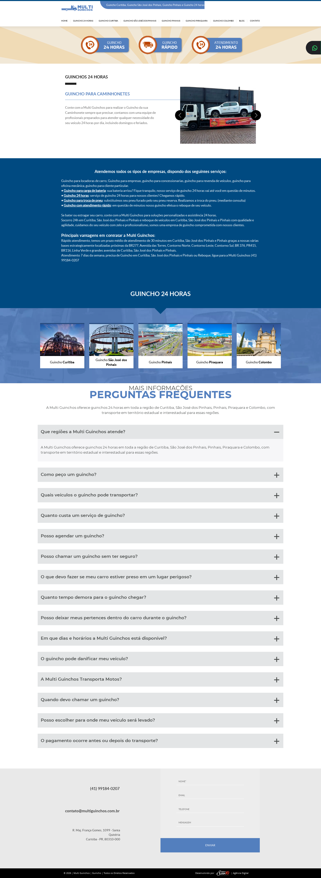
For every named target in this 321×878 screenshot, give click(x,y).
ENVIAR (210, 845)
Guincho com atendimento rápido (87, 205)
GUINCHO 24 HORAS (160, 293)
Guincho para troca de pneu (83, 200)
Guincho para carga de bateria (85, 190)
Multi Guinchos (81, 873)
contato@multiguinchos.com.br (92, 811)
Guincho (96, 873)
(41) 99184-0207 (249, 5)
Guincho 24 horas (76, 195)
